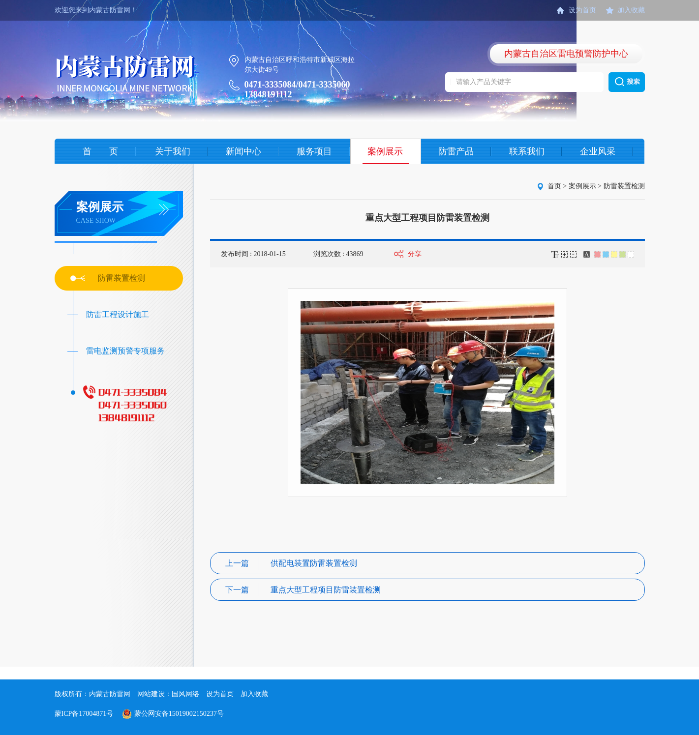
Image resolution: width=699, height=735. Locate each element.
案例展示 (385, 151)
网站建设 (151, 694)
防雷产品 (456, 151)
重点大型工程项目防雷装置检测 (303, 589)
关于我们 (172, 151)
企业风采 (597, 151)
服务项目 (314, 151)
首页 (554, 186)
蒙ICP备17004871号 (84, 713)
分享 (415, 254)
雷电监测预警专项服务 (125, 351)
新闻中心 (243, 151)
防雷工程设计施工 (117, 314)
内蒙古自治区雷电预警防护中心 (566, 54)
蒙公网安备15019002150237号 (179, 713)
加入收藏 (631, 10)
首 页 (100, 151)
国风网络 (185, 694)
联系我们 (527, 151)
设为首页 (582, 10)
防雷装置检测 (121, 278)
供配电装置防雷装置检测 (291, 563)
